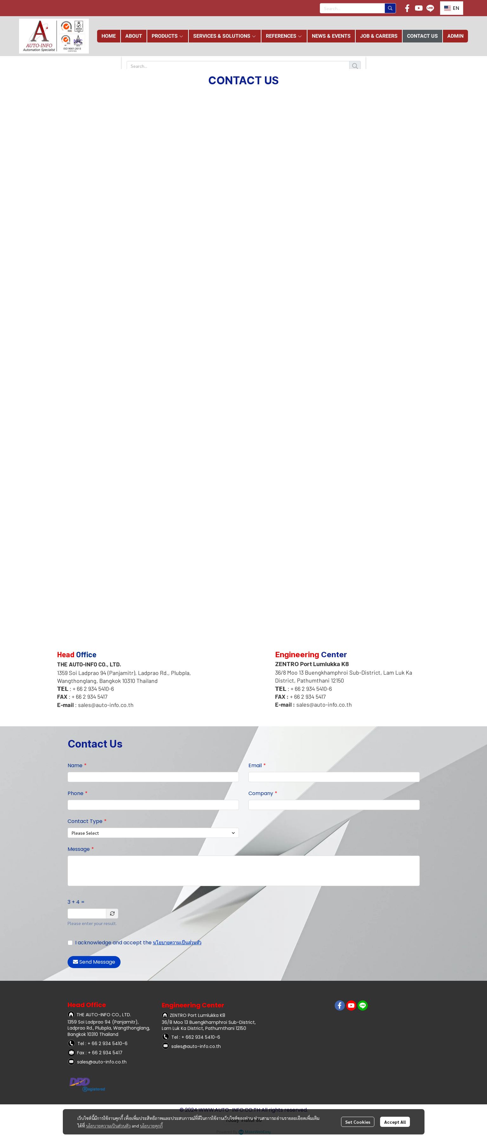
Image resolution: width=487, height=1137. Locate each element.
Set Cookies (357, 1122)
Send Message (94, 962)
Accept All (395, 1122)
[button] (358, 8)
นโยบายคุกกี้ (151, 1125)
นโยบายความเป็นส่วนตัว (177, 942)
